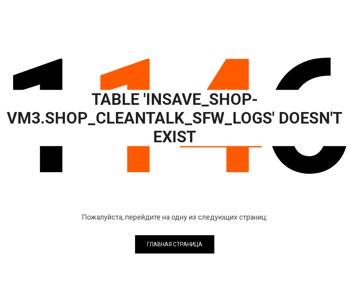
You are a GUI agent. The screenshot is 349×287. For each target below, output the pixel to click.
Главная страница (174, 244)
